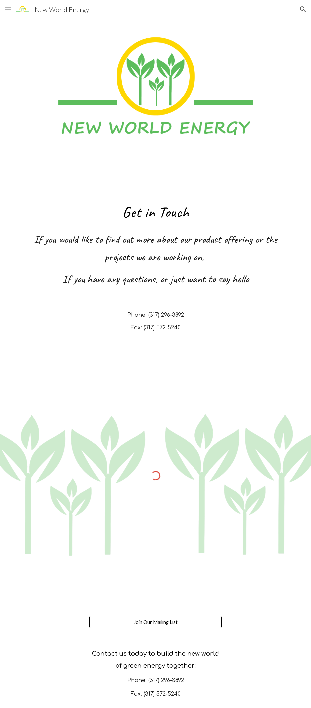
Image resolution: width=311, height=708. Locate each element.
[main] (156, 211)
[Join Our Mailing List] (156, 622)
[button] (8, 9)
